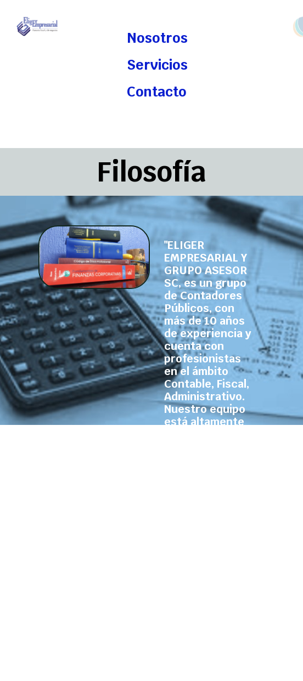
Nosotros (157, 38)
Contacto (157, 92)
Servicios (157, 65)
